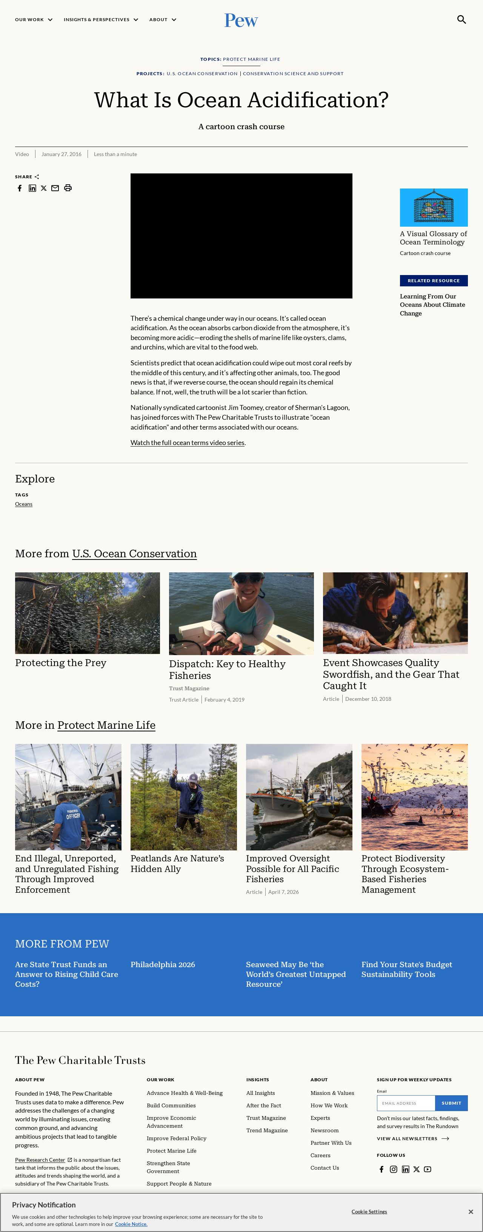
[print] (67, 188)
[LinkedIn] (405, 1169)
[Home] (80, 1060)
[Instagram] (393, 1169)
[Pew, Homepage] (241, 19)
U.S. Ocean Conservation (134, 553)
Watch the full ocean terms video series (188, 442)
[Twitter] (416, 1169)
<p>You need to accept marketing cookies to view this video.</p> (241, 235)
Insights (257, 1079)
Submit (451, 1103)
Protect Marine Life (106, 725)
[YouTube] (427, 1169)
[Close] (471, 1212)
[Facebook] (381, 1169)
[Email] (406, 1103)
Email (382, 1091)
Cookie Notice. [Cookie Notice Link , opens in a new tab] (131, 1224)
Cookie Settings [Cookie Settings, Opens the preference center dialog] (369, 1212)
